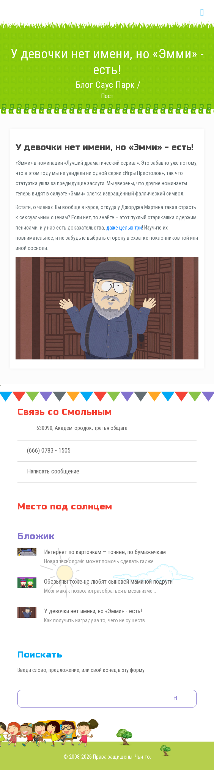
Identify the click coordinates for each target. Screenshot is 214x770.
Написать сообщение (53, 471)
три (138, 228)
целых (126, 228)
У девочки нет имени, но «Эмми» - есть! (93, 611)
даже (112, 228)
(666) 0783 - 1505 (49, 450)
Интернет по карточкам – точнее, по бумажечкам (105, 552)
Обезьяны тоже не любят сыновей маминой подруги (108, 581)
